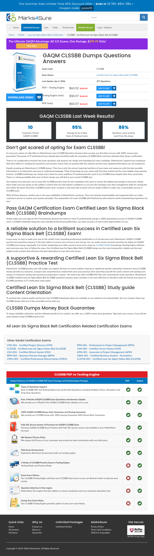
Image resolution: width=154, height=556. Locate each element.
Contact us (37, 526)
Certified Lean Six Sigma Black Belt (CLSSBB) (117, 75)
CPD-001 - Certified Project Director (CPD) (29, 345)
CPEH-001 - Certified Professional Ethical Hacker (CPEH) (37, 358)
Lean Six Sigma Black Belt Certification (45, 35)
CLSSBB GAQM (103, 245)
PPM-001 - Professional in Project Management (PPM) (105, 345)
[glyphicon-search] (144, 17)
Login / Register (104, 27)
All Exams (13, 532)
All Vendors (14, 529)
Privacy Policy (97, 526)
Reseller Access (86, 27)
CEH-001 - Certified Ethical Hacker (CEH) (29, 352)
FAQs (55, 27)
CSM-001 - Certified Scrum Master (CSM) (99, 348)
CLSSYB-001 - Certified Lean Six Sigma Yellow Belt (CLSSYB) (109, 358)
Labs (46, 27)
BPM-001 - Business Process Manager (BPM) (30, 355)
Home (16, 27)
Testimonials (68, 27)
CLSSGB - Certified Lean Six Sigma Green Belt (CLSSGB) (36, 348)
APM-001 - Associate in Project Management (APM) (104, 352)
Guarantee (37, 532)
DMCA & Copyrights (100, 532)
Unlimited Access (31, 27)
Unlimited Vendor (64, 526)
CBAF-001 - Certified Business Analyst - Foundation (104, 355)
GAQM (21, 35)
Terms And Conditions (101, 529)
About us (36, 529)
